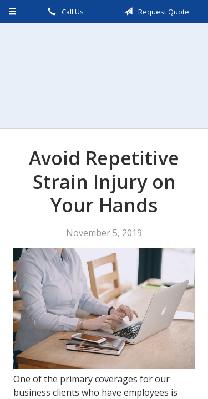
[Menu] (13, 12)
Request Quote (154, 12)
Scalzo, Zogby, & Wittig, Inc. (104, 75)
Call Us (64, 12)
